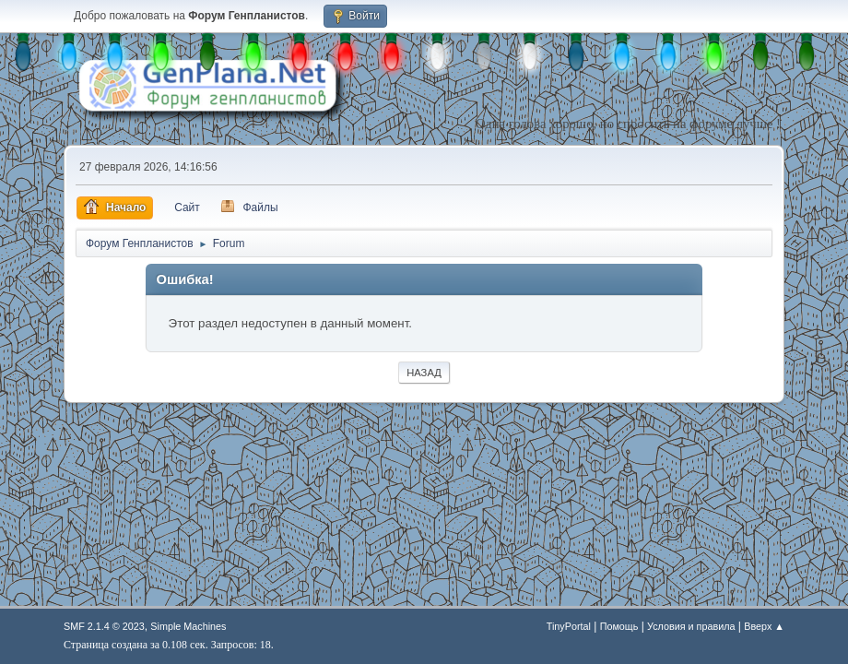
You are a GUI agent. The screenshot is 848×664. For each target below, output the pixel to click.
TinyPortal (569, 626)
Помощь (619, 626)
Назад (424, 372)
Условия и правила (691, 626)
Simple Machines (188, 626)
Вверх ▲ (764, 626)
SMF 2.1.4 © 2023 (104, 626)
